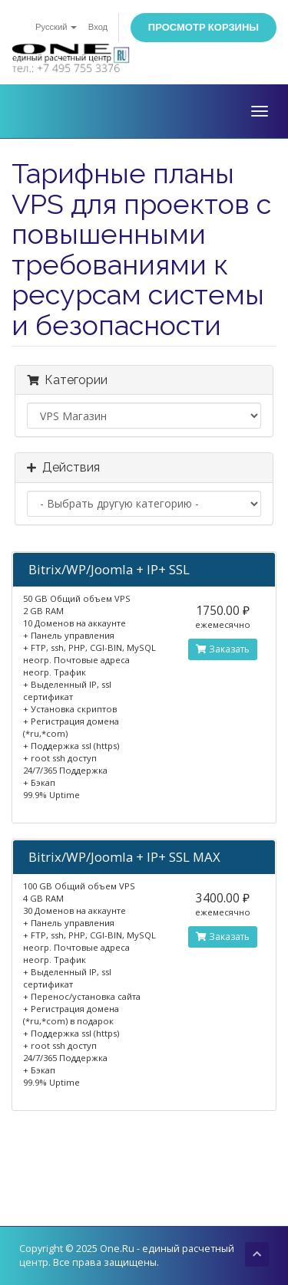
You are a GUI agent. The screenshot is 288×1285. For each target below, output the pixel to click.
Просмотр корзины (203, 27)
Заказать (223, 649)
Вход (98, 27)
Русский (56, 27)
